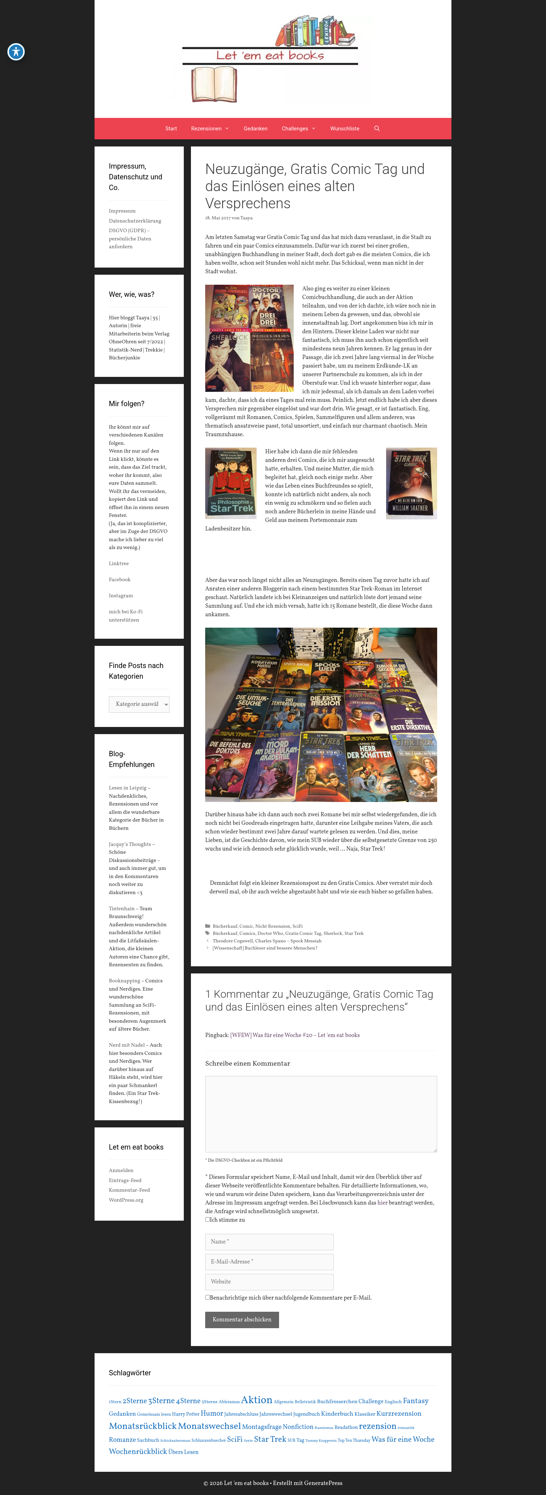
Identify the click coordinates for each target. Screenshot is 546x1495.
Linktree (119, 564)
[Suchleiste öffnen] (377, 128)
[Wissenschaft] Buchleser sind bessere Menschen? (265, 948)
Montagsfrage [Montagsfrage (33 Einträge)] (262, 1427)
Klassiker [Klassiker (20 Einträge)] (364, 1414)
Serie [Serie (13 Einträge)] (248, 1441)
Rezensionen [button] (214, 128)
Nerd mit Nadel (127, 1045)
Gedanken (256, 128)
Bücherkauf (225, 926)
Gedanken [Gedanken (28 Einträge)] (122, 1414)
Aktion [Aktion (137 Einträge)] (257, 1400)
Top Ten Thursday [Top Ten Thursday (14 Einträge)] (354, 1441)
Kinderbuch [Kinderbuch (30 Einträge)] (337, 1414)
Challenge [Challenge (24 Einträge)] (371, 1402)
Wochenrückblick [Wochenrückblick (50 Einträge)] (138, 1451)
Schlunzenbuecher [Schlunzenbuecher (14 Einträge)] (209, 1441)
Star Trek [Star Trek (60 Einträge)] (270, 1439)
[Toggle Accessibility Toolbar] (16, 51)
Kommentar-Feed (129, 1190)
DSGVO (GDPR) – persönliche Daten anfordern (130, 239)
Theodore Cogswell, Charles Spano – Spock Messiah (267, 941)
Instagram (121, 596)
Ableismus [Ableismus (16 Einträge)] (229, 1402)
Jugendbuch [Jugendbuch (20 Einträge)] (306, 1414)
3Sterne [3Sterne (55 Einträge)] (161, 1401)
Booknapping (124, 981)
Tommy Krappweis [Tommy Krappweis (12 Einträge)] (321, 1441)
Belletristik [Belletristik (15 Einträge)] (305, 1402)
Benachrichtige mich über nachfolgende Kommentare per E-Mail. (288, 1298)
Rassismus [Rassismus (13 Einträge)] (324, 1428)
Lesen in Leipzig (128, 788)
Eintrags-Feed (125, 1181)
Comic (246, 926)
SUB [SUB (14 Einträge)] (291, 1441)
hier (383, 1203)
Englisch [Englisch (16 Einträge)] (393, 1402)
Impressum (122, 211)
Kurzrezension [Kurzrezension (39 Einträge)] (399, 1414)
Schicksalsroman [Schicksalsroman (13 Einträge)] (175, 1441)
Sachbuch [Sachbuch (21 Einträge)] (148, 1440)
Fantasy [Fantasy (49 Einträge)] (416, 1401)
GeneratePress (323, 1483)
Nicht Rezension (273, 926)
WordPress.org (126, 1200)
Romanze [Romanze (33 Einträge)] (122, 1440)
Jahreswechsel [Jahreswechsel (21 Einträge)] (275, 1414)
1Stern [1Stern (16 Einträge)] (115, 1402)
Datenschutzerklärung (135, 221)
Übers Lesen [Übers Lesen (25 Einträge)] (183, 1452)
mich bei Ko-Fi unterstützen (126, 616)
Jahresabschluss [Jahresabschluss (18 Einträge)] (241, 1414)
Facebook (120, 580)
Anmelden (121, 1171)
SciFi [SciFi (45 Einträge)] (235, 1440)
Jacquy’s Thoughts (130, 844)
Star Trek (354, 933)
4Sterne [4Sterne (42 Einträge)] (188, 1401)
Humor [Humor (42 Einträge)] (212, 1414)
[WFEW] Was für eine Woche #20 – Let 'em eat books (295, 1036)
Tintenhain (122, 909)
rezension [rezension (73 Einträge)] (378, 1427)
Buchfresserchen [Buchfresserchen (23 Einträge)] (337, 1402)
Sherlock (333, 933)
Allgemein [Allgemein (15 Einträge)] (284, 1402)
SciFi (297, 926)
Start (171, 128)
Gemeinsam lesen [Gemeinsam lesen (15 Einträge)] (154, 1414)
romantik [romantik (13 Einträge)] (406, 1428)
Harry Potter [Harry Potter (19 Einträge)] (185, 1414)
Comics (247, 933)
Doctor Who (270, 933)
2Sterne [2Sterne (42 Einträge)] (135, 1401)
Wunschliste (344, 128)
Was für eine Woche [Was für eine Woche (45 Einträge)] (403, 1440)
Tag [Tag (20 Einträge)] (300, 1440)
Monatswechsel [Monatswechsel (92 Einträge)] (209, 1426)
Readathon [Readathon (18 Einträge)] (346, 1427)
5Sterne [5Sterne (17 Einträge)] (210, 1402)
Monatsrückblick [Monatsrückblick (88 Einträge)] (143, 1426)
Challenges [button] (302, 128)
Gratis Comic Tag (303, 933)
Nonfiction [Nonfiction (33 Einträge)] (298, 1427)
